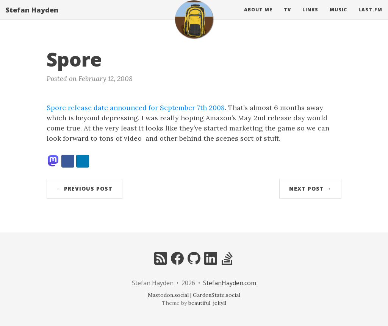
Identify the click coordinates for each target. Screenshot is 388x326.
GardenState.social (216, 295)
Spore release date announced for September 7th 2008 (136, 107)
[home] (194, 26)
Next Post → (310, 188)
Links (310, 17)
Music (338, 17)
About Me (258, 17)
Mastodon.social (168, 295)
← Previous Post (84, 188)
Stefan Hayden (32, 17)
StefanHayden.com (229, 283)
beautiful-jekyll (207, 303)
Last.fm (370, 17)
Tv (287, 17)
